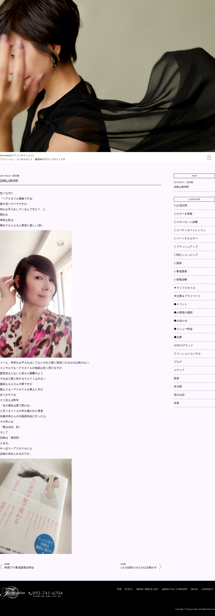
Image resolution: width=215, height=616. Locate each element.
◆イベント (180, 304)
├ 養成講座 (180, 271)
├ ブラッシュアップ (186, 246)
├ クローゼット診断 (186, 222)
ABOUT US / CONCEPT (175, 589)
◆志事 (178, 337)
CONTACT (207, 589)
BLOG (194, 589)
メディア (179, 370)
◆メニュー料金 (183, 328)
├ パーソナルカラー (186, 238)
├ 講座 (178, 263)
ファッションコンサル (187, 353)
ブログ (178, 361)
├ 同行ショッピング (186, 254)
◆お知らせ (180, 320)
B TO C (129, 589)
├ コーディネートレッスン (190, 230)
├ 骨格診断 (180, 279)
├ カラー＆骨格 (183, 213)
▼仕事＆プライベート (187, 296)
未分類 (15, 175)
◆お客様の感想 (183, 312)
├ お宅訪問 (180, 205)
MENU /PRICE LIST (147, 589)
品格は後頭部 (9, 180)
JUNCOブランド (183, 345)
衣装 (176, 403)
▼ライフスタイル (184, 287)
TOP (119, 589)
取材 (176, 378)
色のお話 (179, 394)
